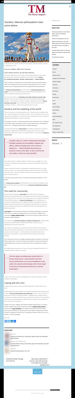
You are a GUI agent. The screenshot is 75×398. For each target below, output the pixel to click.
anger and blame (16, 308)
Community (55, 88)
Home (8, 377)
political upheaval (39, 79)
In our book (7, 211)
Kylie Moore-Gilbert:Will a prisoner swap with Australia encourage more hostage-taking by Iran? (39, 362)
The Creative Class (57, 122)
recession (22, 79)
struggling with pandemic (13, 79)
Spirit (54, 119)
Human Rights (56, 106)
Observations (56, 110)
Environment (56, 97)
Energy (54, 94)
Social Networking (57, 116)
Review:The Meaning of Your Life (20, 351)
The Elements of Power (58, 57)
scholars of (8, 89)
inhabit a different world (17, 215)
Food (54, 100)
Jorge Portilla (23, 194)
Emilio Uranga (22, 128)
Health (54, 103)
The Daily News (56, 125)
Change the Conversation (18, 341)
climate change (29, 79)
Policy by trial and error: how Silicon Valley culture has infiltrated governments (61, 33)
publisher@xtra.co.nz (55, 390)
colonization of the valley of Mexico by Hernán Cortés (32, 97)
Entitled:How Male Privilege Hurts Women (13, 360)
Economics (55, 91)
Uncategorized (56, 129)
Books (54, 72)
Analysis (13, 334)
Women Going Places (58, 132)
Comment (13, 348)
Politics (54, 113)
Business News (56, 75)
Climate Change (57, 81)
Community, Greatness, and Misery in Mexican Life (27, 220)
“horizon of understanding (26, 200)
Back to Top (37, 372)
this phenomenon (16, 89)
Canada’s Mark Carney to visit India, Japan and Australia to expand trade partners (61, 52)
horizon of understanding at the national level (21, 293)
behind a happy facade (39, 306)
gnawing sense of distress (13, 183)
